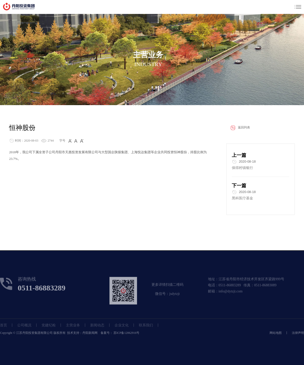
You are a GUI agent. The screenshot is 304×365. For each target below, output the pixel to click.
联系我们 (146, 328)
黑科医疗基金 (242, 198)
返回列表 (238, 127)
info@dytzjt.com (231, 295)
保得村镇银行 (242, 168)
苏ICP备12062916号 (126, 333)
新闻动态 (97, 328)
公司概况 (24, 328)
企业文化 (122, 328)
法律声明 (298, 333)
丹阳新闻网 (90, 333)
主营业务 (73, 328)
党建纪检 (49, 328)
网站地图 (276, 333)
